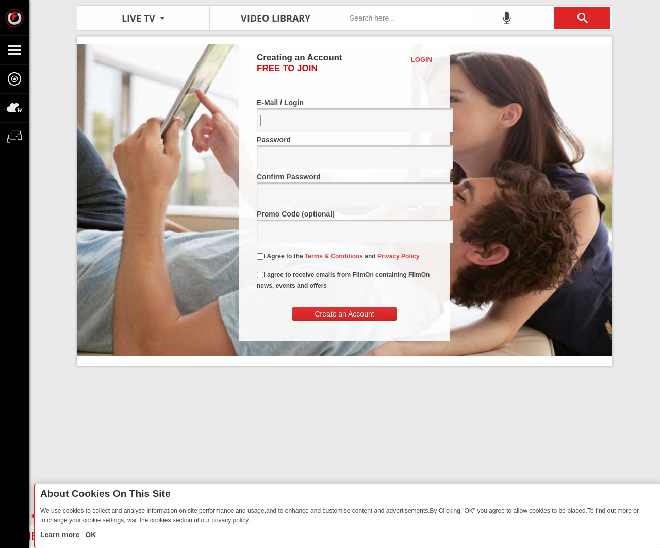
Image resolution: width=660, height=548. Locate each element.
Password (344, 152)
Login (421, 59)
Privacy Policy (398, 256)
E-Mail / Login (344, 115)
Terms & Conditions (335, 256)
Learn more (60, 534)
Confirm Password (344, 189)
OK (89, 534)
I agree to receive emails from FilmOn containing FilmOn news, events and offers (343, 280)
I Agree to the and (338, 256)
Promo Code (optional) (344, 226)
